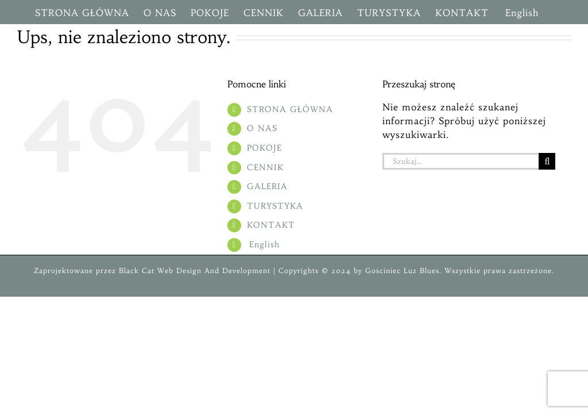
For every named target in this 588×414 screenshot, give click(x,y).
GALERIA (267, 186)
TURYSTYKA (275, 206)
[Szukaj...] (460, 161)
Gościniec (383, 270)
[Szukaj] (547, 161)
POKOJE (264, 148)
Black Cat (135, 270)
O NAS (262, 128)
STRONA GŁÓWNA (290, 109)
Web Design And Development (213, 270)
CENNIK (265, 167)
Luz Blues (420, 270)
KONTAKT (271, 225)
